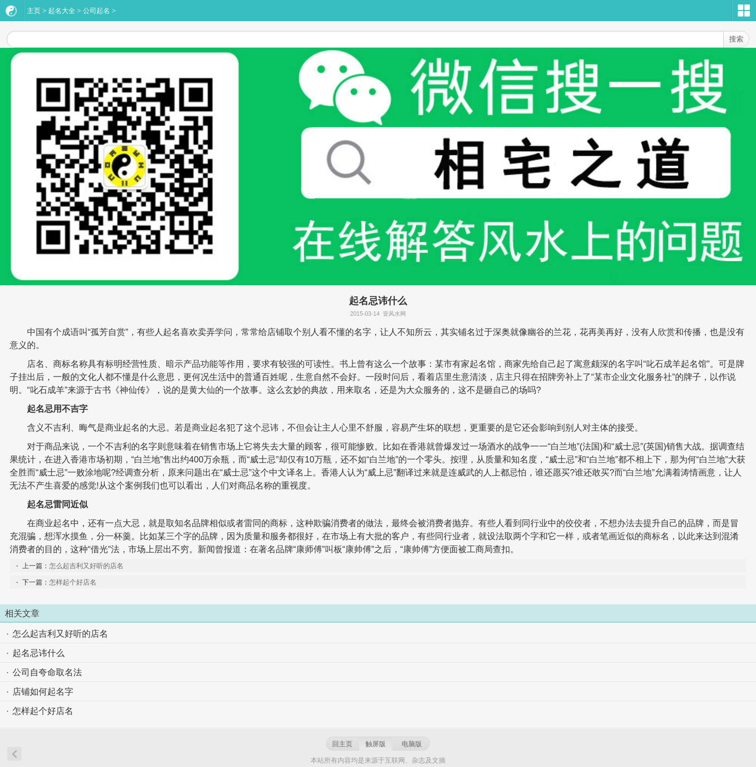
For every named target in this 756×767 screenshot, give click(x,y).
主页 (33, 10)
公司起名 (96, 10)
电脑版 (412, 744)
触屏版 (375, 744)
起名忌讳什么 (39, 653)
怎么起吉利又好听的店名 (86, 566)
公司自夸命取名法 (47, 672)
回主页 (342, 744)
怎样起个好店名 (72, 582)
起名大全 (61, 10)
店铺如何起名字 (43, 692)
